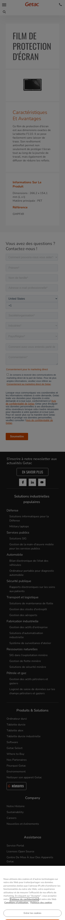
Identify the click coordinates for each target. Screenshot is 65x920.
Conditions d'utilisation (16, 905)
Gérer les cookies (32, 915)
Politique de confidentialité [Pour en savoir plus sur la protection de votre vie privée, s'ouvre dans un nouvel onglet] (24, 902)
